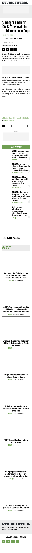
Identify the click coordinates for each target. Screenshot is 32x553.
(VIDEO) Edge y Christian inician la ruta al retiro (16, 441)
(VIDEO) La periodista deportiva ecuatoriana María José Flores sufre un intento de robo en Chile (16, 474)
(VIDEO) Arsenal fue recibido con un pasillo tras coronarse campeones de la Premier (20, 181)
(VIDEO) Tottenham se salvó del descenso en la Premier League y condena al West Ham (21, 167)
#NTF (13, 218)
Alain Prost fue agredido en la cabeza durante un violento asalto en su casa (16, 408)
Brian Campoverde (18, 280)
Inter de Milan (23, 126)
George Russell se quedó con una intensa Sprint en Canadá (16, 376)
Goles (4, 35)
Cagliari (8, 126)
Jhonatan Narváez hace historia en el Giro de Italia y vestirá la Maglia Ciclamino (16, 343)
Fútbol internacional (18, 173)
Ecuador (14, 160)
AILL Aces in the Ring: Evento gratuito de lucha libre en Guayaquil (16, 506)
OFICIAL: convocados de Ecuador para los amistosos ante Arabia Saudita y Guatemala (20, 154)
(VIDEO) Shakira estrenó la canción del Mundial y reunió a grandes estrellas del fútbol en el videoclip (16, 309)
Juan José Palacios (16, 38)
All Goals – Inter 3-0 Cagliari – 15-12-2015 (15, 118)
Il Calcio (10, 35)
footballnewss (9, 120)
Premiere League (16, 188)
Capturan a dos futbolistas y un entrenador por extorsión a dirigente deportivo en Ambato (19, 211)
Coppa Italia (15, 126)
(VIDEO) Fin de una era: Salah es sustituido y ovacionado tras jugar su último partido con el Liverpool (21, 196)
